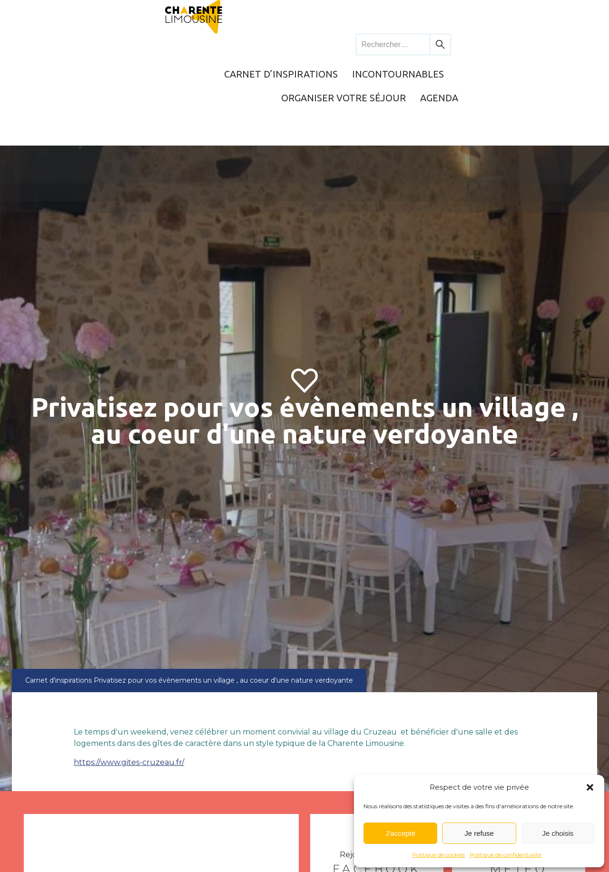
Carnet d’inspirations (230, 45)
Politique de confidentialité (505, 854)
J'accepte (400, 833)
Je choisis (557, 833)
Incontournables (344, 45)
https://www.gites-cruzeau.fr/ (129, 678)
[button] (590, 787)
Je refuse (479, 833)
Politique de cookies (438, 854)
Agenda (557, 45)
